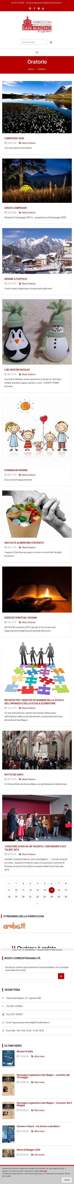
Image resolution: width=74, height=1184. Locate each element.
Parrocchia (39, 1155)
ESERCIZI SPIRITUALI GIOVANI (20, 617)
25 (59, 896)
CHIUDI (67, 1180)
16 (59, 890)
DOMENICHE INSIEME (16, 470)
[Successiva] (37, 903)
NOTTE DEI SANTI (13, 774)
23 (44, 896)
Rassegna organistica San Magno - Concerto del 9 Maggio (44, 1104)
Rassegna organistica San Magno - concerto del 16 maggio (43, 1076)
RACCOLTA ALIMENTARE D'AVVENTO (24, 542)
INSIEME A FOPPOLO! (15, 279)
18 (9, 896)
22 (37, 896)
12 (30, 890)
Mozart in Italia (25, 1051)
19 (16, 896)
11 (23, 890)
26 (66, 896)
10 (16, 890)
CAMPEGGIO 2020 (14, 138)
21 (30, 896)
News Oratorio (29, 143)
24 (51, 896)
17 (66, 890)
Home (31, 69)
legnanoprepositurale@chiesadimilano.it (45, 3)
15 (52, 889)
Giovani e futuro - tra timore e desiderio (38, 1126)
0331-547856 (18, 3)
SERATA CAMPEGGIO (15, 208)
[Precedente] (9, 883)
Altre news (39, 1056)
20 (23, 896)
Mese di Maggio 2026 (28, 1149)
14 (44, 890)
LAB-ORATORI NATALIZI (17, 369)
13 (37, 890)
